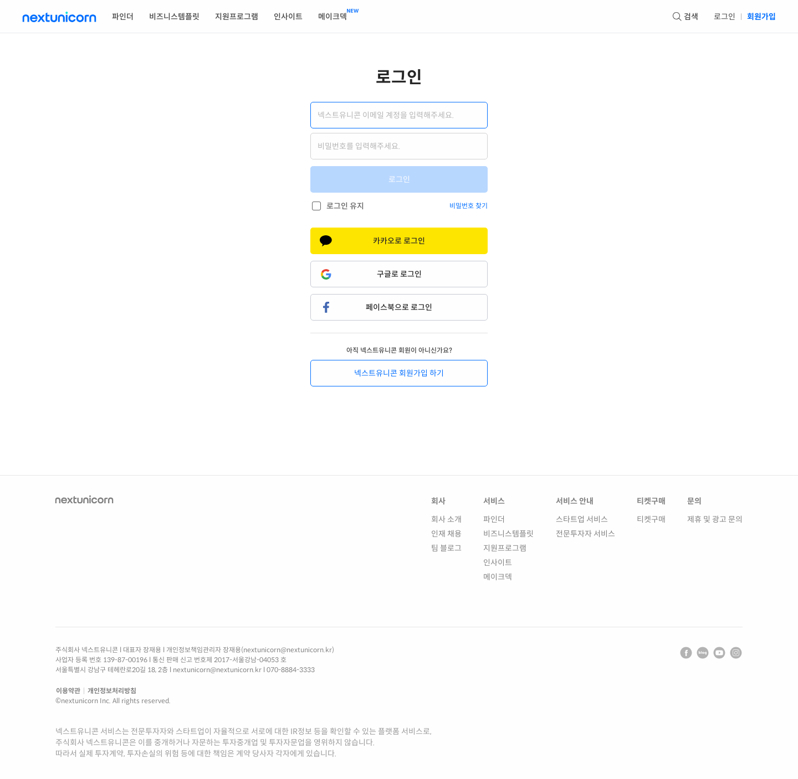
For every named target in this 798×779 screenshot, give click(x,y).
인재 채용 (446, 534)
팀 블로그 (446, 548)
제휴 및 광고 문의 (715, 519)
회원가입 (761, 17)
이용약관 (68, 691)
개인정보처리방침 (112, 691)
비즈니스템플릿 (508, 534)
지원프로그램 (504, 548)
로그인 (724, 17)
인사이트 (497, 563)
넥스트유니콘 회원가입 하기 (399, 373)
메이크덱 (497, 577)
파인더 (494, 519)
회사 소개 (446, 519)
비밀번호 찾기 (468, 206)
